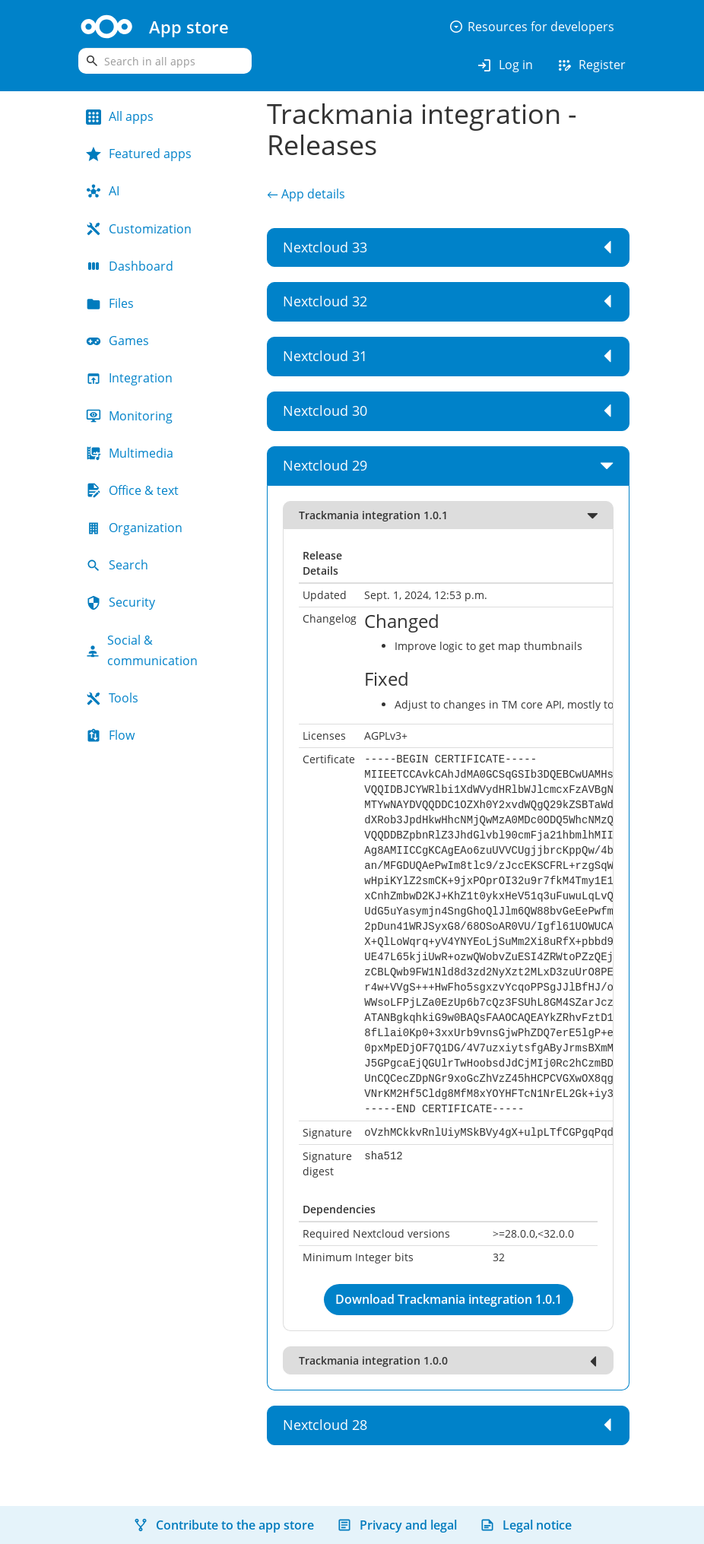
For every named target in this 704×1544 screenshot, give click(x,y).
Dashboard (129, 266)
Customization (139, 228)
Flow (110, 735)
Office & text (132, 490)
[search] (165, 61)
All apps (120, 116)
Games (117, 340)
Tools (112, 698)
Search (117, 564)
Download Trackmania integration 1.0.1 (448, 1299)
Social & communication (142, 650)
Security (120, 602)
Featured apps (139, 153)
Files (110, 303)
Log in (504, 65)
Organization (134, 527)
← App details (305, 193)
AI (102, 190)
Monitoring (129, 415)
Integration (129, 377)
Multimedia (129, 453)
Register (591, 65)
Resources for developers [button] (531, 26)
